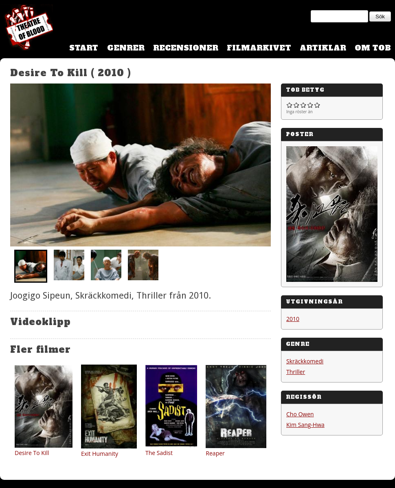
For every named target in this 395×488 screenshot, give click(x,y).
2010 (292, 319)
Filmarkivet (259, 48)
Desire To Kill (32, 453)
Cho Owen (300, 414)
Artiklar (323, 48)
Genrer (126, 48)
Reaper (215, 453)
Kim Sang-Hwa (305, 425)
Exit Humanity (99, 453)
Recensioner (185, 48)
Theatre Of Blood (26, 28)
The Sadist (159, 453)
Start (83, 48)
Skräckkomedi (304, 361)
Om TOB (373, 48)
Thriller (295, 372)
